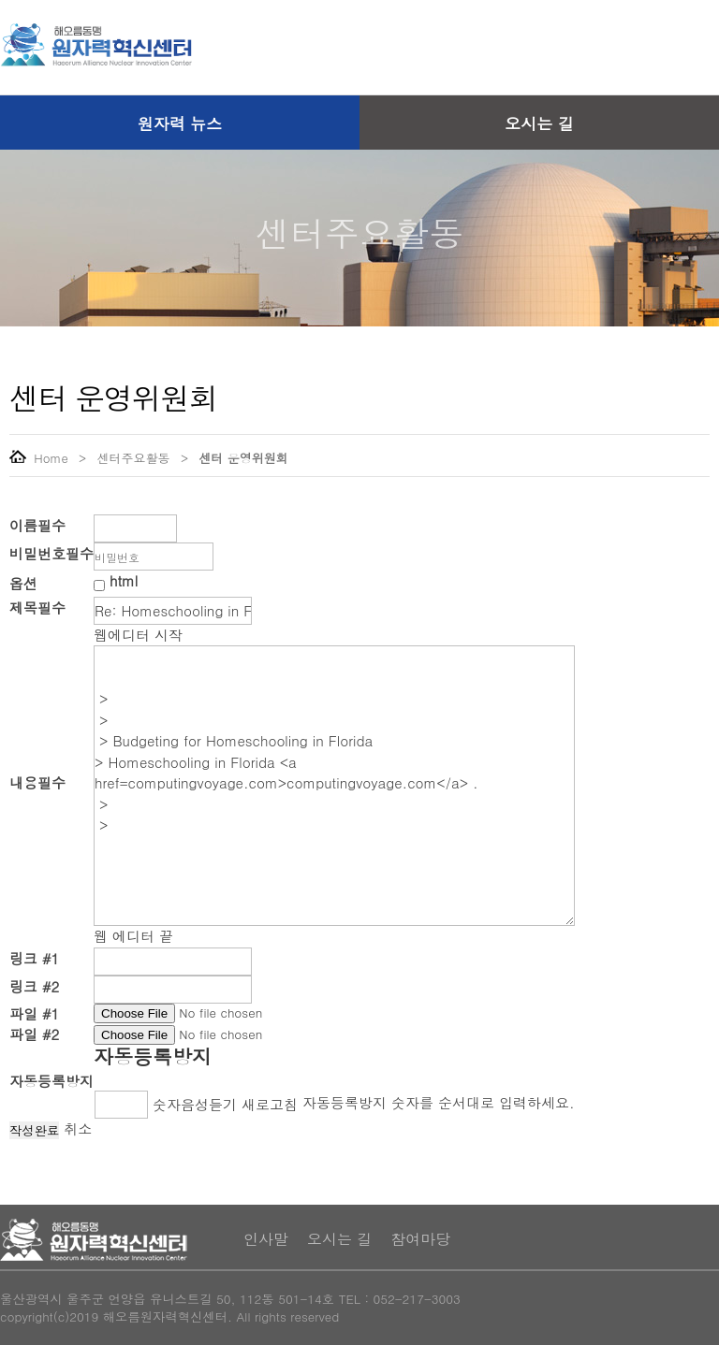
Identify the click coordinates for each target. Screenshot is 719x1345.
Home (38, 458)
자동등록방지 (153, 1056)
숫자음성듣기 (195, 1104)
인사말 (265, 1239)
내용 (37, 782)
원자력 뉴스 (180, 123)
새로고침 (270, 1104)
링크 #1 (34, 958)
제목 (37, 607)
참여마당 (420, 1239)
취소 (78, 1128)
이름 (37, 525)
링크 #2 (34, 986)
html (124, 580)
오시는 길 (539, 123)
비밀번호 (51, 553)
